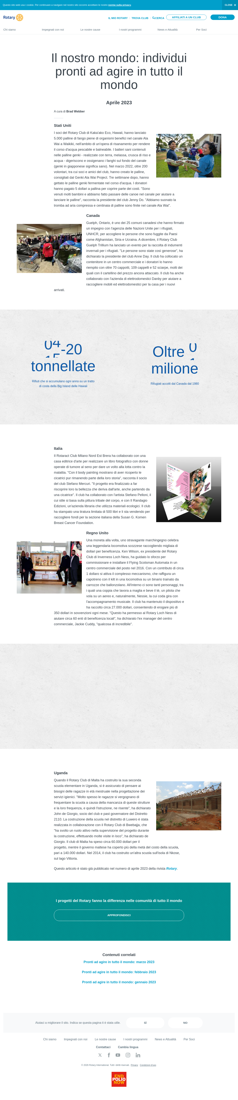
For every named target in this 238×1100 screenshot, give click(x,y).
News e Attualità (173, 28)
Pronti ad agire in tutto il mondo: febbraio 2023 (119, 972)
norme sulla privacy (119, 5)
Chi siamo (18, 28)
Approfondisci (119, 915)
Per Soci (215, 28)
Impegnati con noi (57, 28)
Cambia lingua (128, 1047)
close (228, 5)
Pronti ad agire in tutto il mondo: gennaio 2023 (119, 982)
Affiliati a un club (186, 17)
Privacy (134, 1065)
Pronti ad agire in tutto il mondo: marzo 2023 (118, 962)
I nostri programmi (134, 28)
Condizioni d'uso (148, 1065)
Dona (222, 17)
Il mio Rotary (118, 18)
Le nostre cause (96, 28)
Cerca (159, 18)
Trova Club (140, 18)
